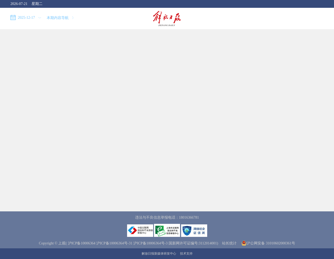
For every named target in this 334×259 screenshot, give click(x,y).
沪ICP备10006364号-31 (114, 243)
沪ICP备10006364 (82, 243)
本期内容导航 (60, 18)
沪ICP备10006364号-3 (150, 243)
